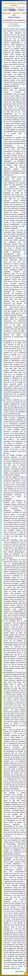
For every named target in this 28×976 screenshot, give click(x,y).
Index (5, 10)
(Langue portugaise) (14, 17)
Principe (12, 10)
